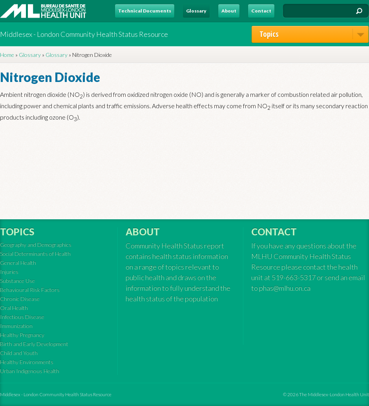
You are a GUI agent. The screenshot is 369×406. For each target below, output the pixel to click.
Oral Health (14, 307)
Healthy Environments (26, 362)
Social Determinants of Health (35, 253)
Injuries (9, 271)
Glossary (196, 11)
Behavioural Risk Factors (30, 289)
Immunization (16, 325)
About (228, 11)
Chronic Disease (20, 298)
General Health (18, 262)
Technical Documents (144, 11)
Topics (314, 34)
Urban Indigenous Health (29, 371)
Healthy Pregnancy (22, 334)
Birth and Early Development (34, 343)
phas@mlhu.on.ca (285, 288)
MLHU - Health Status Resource (43, 11)
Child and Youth (19, 353)
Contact (261, 11)
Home (7, 54)
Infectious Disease (22, 316)
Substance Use (17, 280)
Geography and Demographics (35, 244)
